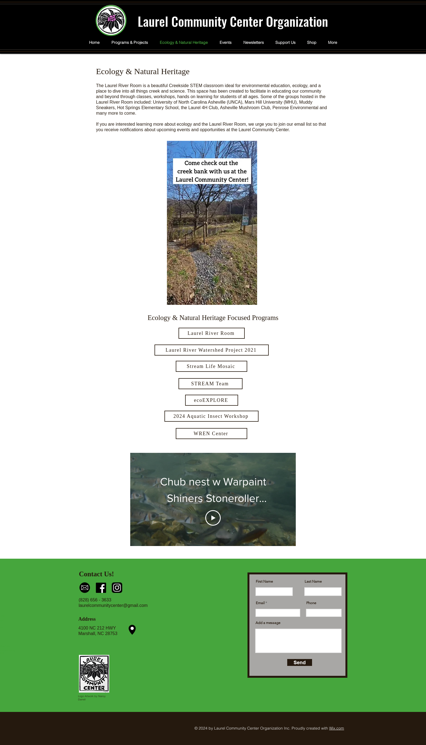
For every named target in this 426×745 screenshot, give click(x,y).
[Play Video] (213, 518)
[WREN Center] (211, 433)
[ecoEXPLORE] (211, 400)
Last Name (313, 581)
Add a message (267, 623)
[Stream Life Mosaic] (211, 366)
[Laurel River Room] (212, 333)
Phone (311, 603)
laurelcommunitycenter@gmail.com (113, 605)
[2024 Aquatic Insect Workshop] (211, 416)
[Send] (299, 662)
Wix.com (336, 728)
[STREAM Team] (211, 383)
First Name (264, 581)
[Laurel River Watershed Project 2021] (212, 350)
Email (260, 603)
